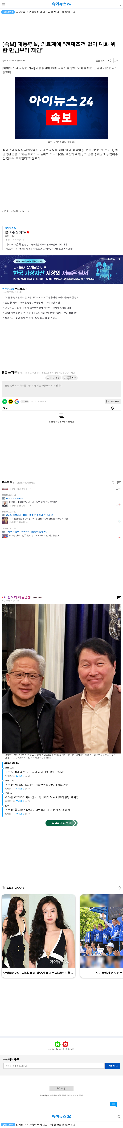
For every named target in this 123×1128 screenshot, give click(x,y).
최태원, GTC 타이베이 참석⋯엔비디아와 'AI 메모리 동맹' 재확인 (42, 797)
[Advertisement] (61, 28)
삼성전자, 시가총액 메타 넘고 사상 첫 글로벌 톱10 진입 (45, 12)
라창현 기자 (17, 232)
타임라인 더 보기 (61, 823)
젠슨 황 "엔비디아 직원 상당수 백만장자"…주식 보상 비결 (32, 302)
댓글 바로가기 (113, 1104)
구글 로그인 (16, 401)
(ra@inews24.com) (21, 211)
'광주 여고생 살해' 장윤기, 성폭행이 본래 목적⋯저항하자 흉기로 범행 (38, 307)
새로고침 (26, 289)
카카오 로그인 (10, 401)
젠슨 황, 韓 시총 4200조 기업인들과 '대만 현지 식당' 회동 (37, 809)
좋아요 (28, 232)
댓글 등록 (115, 401)
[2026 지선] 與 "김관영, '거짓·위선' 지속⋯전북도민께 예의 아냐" (37, 244)
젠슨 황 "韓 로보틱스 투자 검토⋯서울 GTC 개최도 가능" (37, 784)
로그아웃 (24, 401)
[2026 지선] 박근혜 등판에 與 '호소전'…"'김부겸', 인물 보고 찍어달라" (40, 248)
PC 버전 (61, 1088)
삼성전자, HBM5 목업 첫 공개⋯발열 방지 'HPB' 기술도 (31, 318)
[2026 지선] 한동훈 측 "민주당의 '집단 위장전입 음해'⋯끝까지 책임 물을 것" (41, 312)
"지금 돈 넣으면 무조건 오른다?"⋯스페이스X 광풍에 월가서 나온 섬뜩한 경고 (42, 297)
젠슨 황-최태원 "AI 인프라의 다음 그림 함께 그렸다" (34, 772)
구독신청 (112, 1065)
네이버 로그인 (4, 401)
